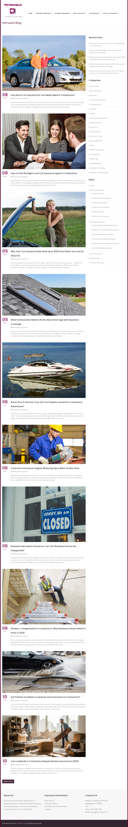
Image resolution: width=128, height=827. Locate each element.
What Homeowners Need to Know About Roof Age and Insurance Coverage (107, 65)
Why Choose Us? (79, 13)
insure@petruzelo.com (99, 812)
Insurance (93, 127)
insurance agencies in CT (25, 801)
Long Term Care (96, 136)
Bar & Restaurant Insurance (103, 234)
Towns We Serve (51, 803)
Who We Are (49, 801)
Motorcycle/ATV (96, 141)
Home (30, 13)
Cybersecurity (95, 104)
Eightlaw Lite (21, 823)
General (93, 109)
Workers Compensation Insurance (105, 230)
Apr (5, 404)
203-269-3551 (96, 809)
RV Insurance (95, 154)
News (92, 145)
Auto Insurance (98, 193)
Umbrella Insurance (99, 202)
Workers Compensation (99, 172)
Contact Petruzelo (110, 13)
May (5, 96)
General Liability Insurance (102, 248)
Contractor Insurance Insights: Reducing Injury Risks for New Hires (45, 468)
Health (92, 113)
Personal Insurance (43, 13)
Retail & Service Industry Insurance (105, 243)
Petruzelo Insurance (19, 98)
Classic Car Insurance (100, 207)
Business (93, 95)
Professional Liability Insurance (104, 239)
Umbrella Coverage (97, 168)
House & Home (96, 122)
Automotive (94, 86)
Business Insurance (62, 13)
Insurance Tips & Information (56, 806)
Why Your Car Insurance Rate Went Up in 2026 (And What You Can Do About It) (107, 58)
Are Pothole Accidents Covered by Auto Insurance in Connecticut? (45, 697)
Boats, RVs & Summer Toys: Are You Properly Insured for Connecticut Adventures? (107, 72)
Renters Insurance (97, 150)
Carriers (48, 809)
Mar (5, 698)
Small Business (95, 163)
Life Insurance (95, 132)
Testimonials (94, 13)
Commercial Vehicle (98, 100)
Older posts (8, 781)
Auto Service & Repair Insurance (104, 225)
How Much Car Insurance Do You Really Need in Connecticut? (43, 95)
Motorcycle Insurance (100, 216)
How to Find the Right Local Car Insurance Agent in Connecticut (44, 173)
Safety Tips (94, 159)
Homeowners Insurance (99, 118)
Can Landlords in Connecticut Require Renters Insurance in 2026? (45, 761)
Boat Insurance (96, 91)
